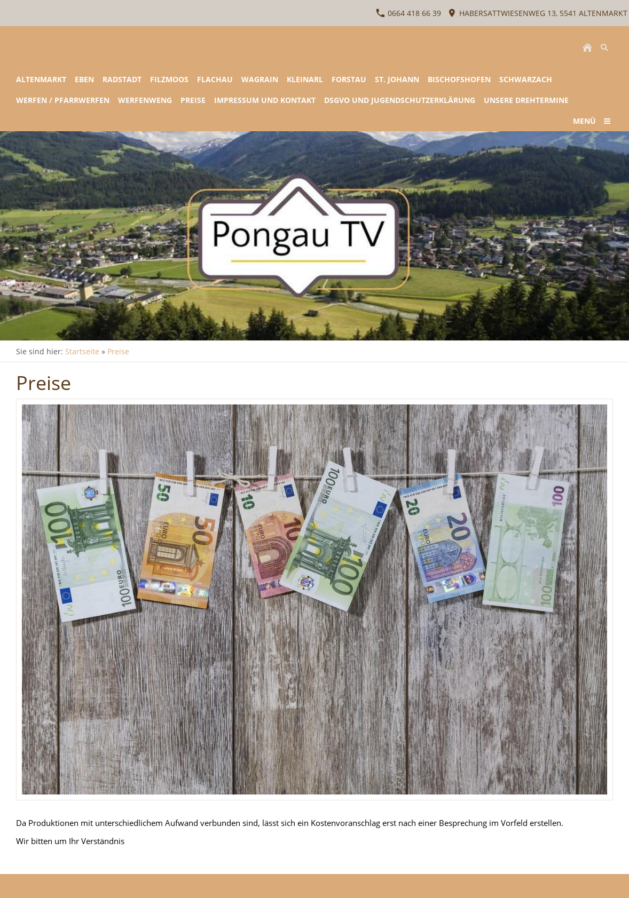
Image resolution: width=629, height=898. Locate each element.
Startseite (82, 351)
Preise (118, 351)
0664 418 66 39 (408, 13)
